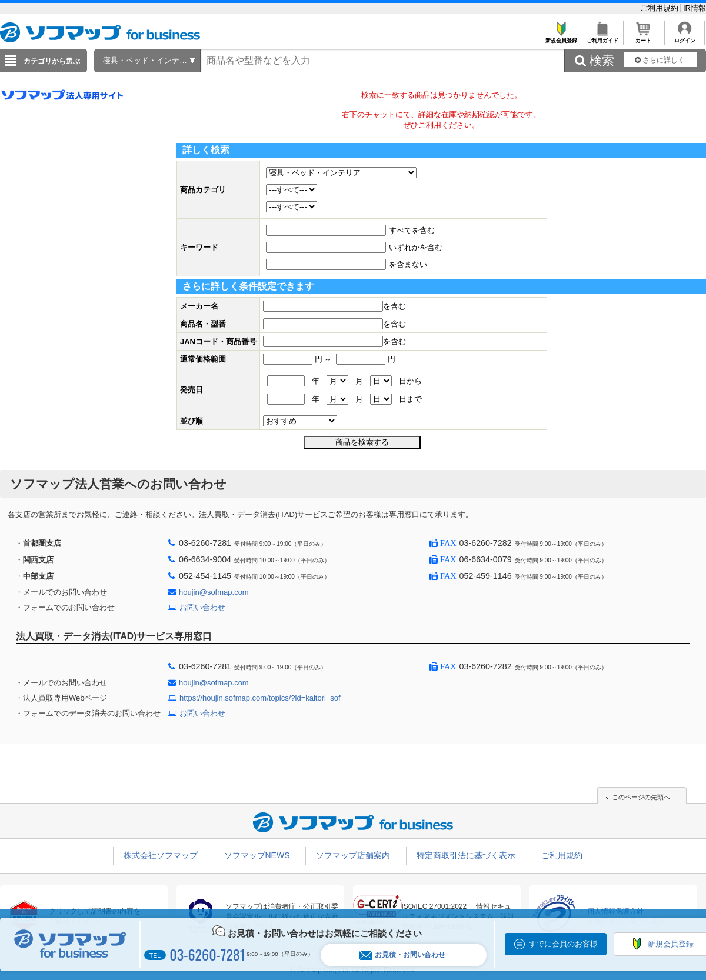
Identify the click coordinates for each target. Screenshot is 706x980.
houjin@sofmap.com (214, 592)
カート (643, 37)
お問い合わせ (202, 607)
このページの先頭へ (641, 797)
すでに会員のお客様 (563, 943)
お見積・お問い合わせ (402, 955)
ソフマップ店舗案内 (353, 855)
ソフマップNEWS (257, 855)
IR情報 (694, 8)
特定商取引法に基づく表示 (466, 855)
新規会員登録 (561, 37)
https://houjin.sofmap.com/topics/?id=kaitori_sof (260, 698)
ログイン (684, 37)
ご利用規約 (660, 8)
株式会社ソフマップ (161, 855)
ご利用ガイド (602, 37)
